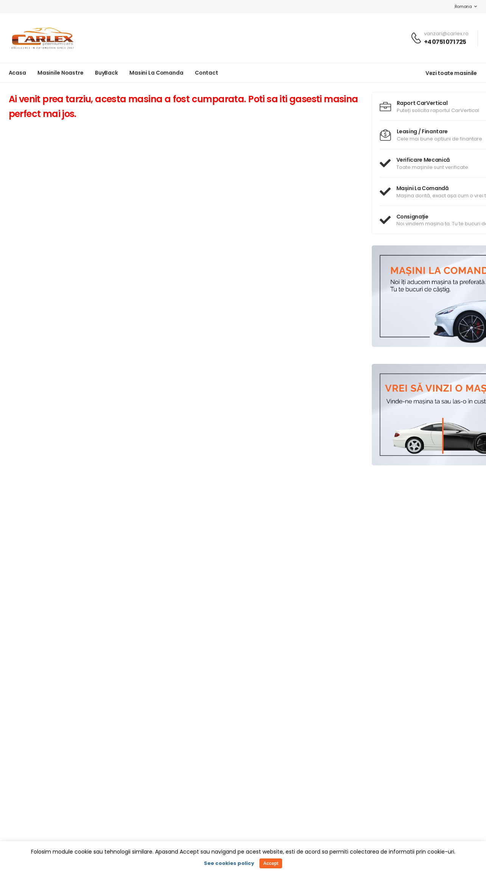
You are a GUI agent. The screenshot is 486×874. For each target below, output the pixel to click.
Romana (459, 6)
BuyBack (106, 72)
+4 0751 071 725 (445, 41)
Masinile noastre (60, 72)
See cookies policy (229, 863)
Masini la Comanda (156, 72)
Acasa (17, 72)
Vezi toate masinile (451, 73)
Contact (206, 72)
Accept (270, 863)
